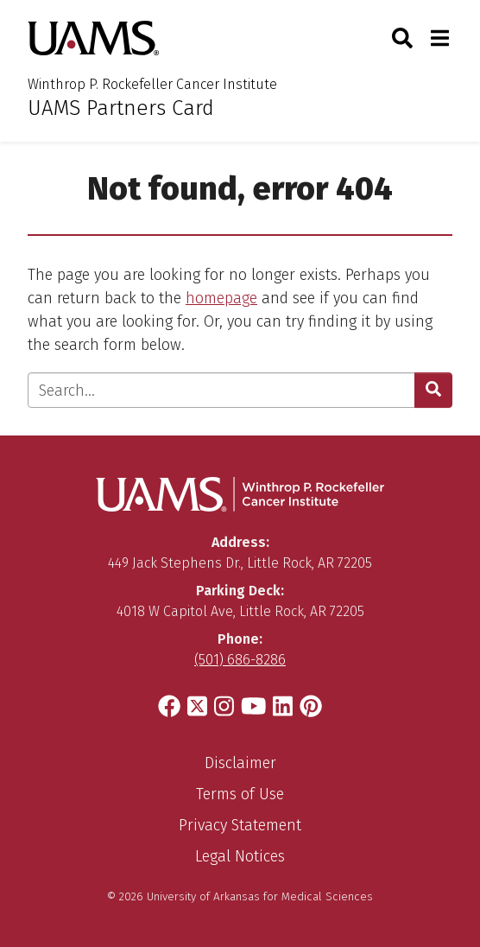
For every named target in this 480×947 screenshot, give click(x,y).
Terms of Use (240, 794)
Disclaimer (240, 762)
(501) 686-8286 (240, 659)
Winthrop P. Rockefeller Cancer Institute (152, 84)
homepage (221, 298)
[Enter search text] (221, 390)
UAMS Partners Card (121, 108)
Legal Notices (240, 856)
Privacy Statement (240, 825)
